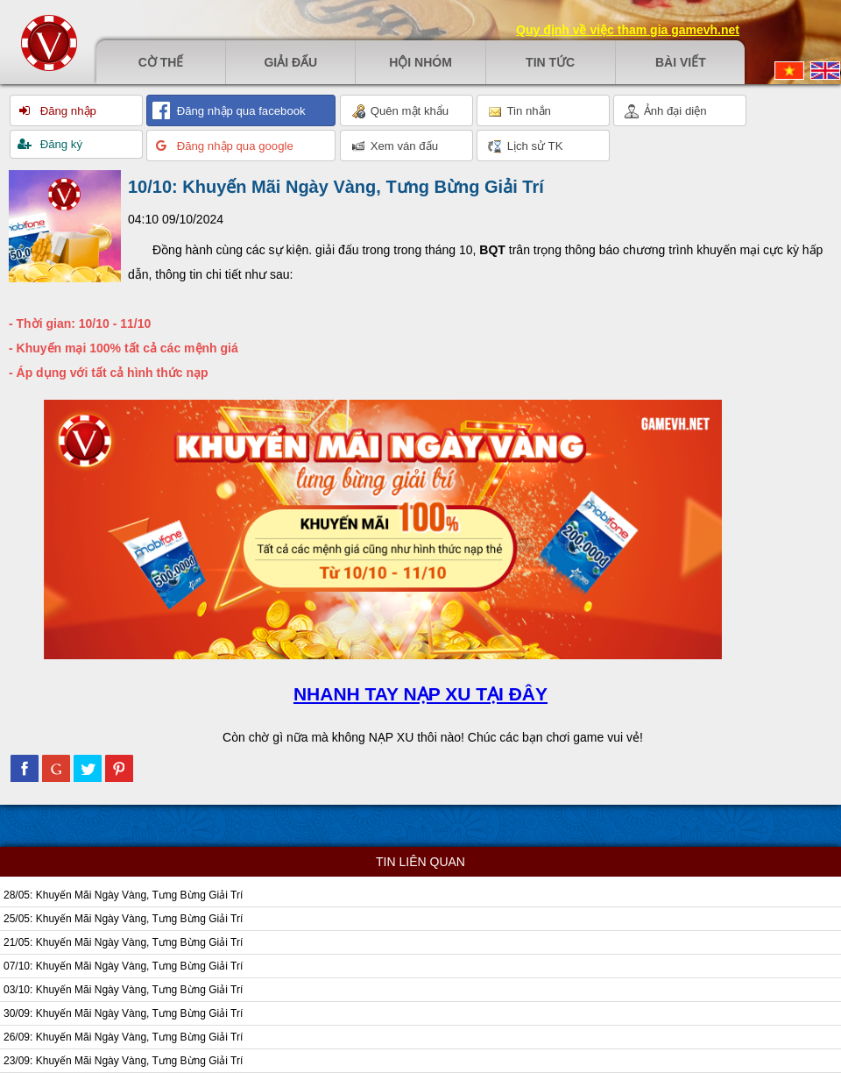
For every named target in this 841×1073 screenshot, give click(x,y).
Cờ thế (161, 62)
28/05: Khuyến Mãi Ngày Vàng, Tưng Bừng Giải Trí (123, 895)
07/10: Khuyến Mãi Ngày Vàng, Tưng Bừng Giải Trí (123, 966)
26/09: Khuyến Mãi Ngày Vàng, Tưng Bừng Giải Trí (123, 1037)
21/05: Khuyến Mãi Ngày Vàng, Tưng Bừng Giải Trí (123, 942)
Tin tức (550, 62)
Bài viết (680, 62)
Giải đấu (290, 62)
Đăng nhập (66, 110)
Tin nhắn (519, 111)
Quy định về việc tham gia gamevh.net (627, 30)
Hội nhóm (420, 62)
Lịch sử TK (525, 146)
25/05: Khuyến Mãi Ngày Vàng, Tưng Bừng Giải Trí (123, 919)
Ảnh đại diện (666, 111)
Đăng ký (59, 144)
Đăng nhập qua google (233, 146)
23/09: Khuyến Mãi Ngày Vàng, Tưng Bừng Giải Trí (123, 1061)
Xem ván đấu (394, 146)
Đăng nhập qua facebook (239, 110)
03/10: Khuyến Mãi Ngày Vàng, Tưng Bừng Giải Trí (123, 990)
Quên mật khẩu (400, 111)
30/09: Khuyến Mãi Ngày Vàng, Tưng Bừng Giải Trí (123, 1013)
